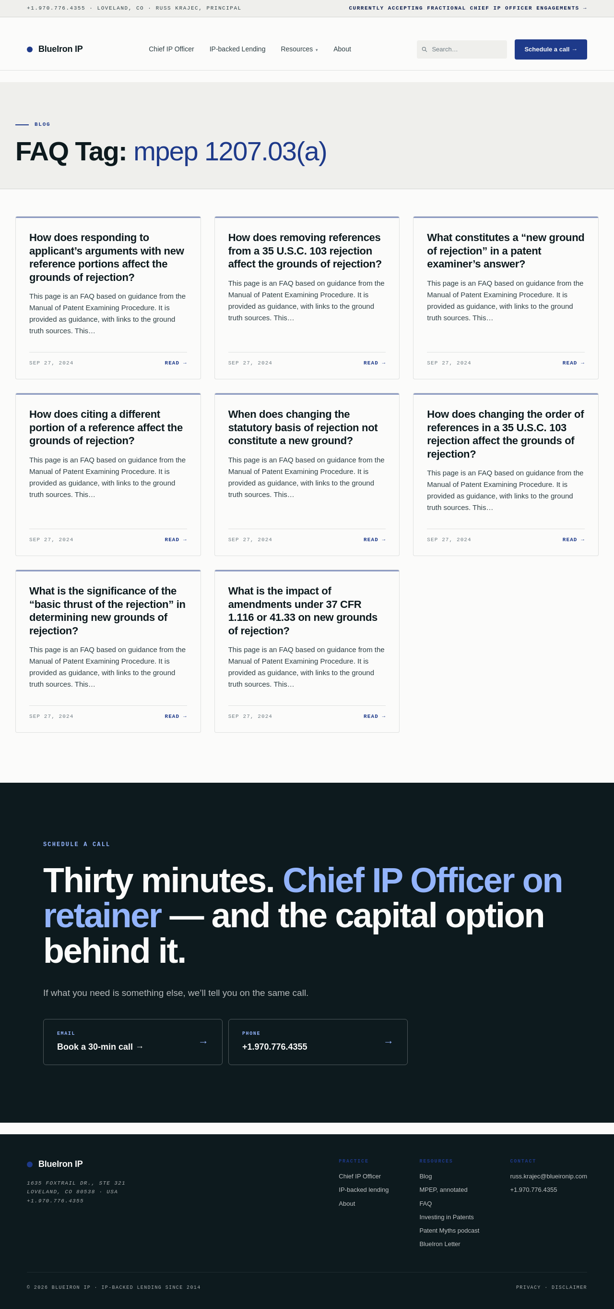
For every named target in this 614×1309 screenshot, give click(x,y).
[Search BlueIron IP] (466, 49)
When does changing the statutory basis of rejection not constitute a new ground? (303, 427)
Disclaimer (569, 1287)
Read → (176, 363)
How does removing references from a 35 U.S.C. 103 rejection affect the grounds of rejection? (305, 250)
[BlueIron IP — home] (55, 49)
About (342, 49)
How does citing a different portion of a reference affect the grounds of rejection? (106, 427)
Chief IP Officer (171, 49)
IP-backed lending (364, 1189)
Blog (425, 1176)
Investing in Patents (446, 1217)
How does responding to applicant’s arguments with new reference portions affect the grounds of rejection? (106, 257)
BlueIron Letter (439, 1244)
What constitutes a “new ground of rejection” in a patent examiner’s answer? (505, 250)
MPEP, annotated (443, 1189)
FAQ (425, 1203)
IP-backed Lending (238, 49)
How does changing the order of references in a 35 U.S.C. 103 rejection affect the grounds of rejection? (505, 434)
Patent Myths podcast (449, 1230)
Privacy (528, 1287)
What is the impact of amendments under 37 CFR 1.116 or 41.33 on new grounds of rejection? (303, 611)
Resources (299, 49)
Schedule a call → (551, 49)
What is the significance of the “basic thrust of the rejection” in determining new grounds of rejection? (107, 611)
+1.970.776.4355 (533, 1189)
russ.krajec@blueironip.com (548, 1176)
